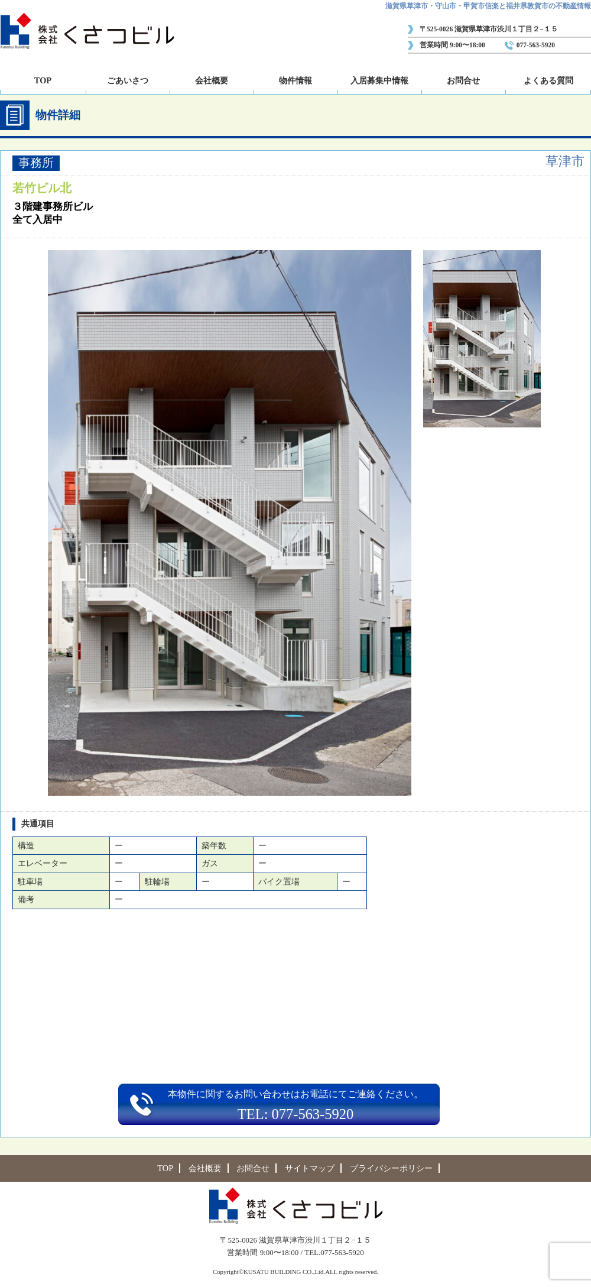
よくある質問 (548, 80)
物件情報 (295, 80)
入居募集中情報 (379, 80)
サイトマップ (310, 1168)
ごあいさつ (127, 80)
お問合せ (463, 80)
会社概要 (211, 80)
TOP (42, 80)
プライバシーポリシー (391, 1168)
